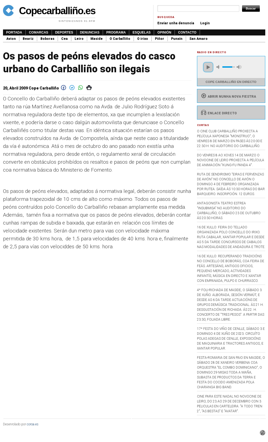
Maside (96, 39)
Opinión (164, 32)
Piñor (159, 39)
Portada (14, 32)
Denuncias (89, 32)
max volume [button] (239, 67)
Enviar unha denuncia (175, 23)
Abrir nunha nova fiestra (228, 96)
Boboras (47, 39)
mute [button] (218, 67)
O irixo (142, 39)
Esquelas (141, 32)
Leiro (79, 39)
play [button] (208, 67)
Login (205, 23)
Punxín (176, 39)
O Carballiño (120, 39)
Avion (11, 39)
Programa (116, 32)
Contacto (187, 32)
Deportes (64, 32)
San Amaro (198, 39)
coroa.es (33, 424)
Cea (64, 39)
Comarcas (38, 32)
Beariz (28, 39)
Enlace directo (218, 113)
